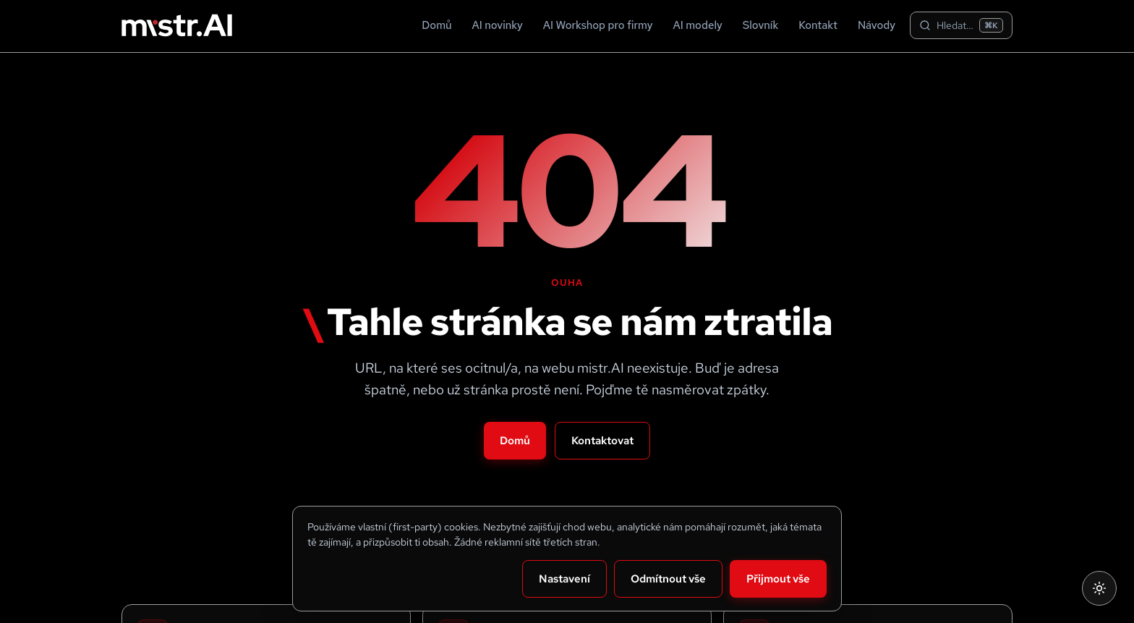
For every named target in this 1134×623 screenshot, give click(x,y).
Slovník (760, 25)
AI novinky (497, 25)
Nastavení (564, 579)
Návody (876, 25)
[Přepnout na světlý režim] (1099, 588)
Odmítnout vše (668, 579)
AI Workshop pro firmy (598, 25)
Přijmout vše (778, 579)
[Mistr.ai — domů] (177, 25)
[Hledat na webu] (961, 25)
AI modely (697, 25)
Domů (436, 25)
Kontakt (817, 25)
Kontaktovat (602, 440)
